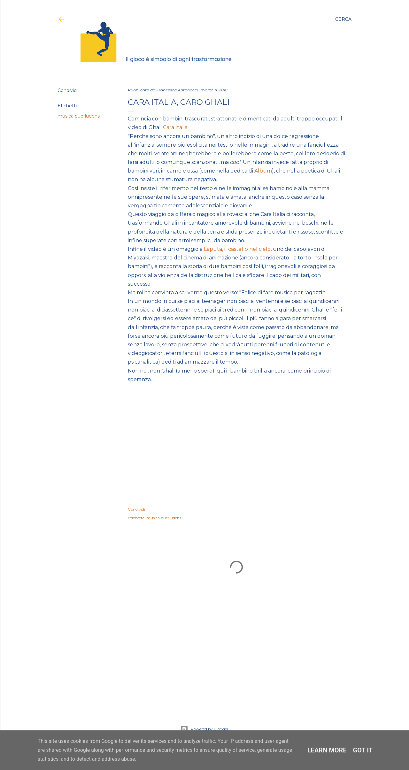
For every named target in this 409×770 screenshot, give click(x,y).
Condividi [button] (68, 90)
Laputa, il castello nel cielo (237, 249)
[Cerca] (343, 19)
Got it (363, 750)
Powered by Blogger (204, 729)
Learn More (327, 750)
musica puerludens (79, 116)
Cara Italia (175, 127)
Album (263, 171)
